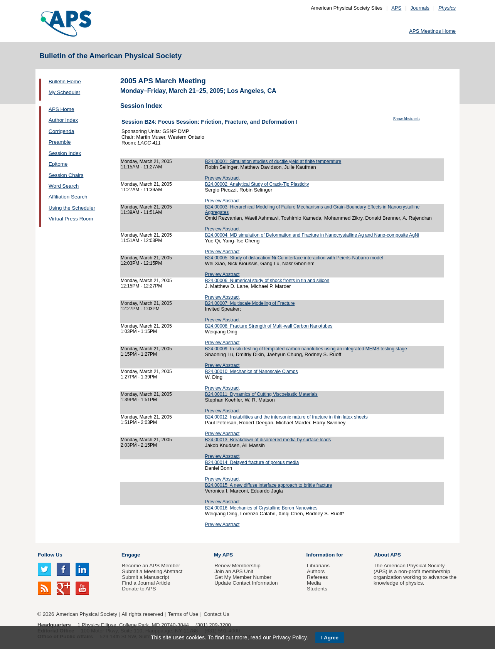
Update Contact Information (246, 583)
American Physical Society (86, 614)
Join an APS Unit (233, 571)
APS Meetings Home (432, 31)
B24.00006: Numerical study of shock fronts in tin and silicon (267, 280)
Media (314, 583)
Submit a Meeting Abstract (152, 571)
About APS (387, 555)
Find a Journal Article (146, 583)
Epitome (58, 164)
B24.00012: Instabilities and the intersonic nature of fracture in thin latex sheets (286, 417)
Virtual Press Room (71, 219)
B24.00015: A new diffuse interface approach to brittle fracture (268, 485)
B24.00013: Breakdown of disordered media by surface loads (268, 439)
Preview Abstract (222, 178)
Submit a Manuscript (145, 577)
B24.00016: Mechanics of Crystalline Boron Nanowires (261, 508)
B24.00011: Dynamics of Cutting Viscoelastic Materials (261, 394)
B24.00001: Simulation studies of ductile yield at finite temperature (273, 161)
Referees (317, 577)
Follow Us (50, 555)
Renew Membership (237, 565)
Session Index (65, 153)
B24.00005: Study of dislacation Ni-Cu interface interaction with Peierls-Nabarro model (294, 258)
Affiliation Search (68, 197)
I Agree (329, 638)
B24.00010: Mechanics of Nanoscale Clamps (251, 371)
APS (396, 8)
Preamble (60, 142)
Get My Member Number (242, 577)
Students (317, 589)
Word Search (64, 186)
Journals (420, 8)
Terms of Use (183, 614)
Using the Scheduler (72, 208)
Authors (316, 571)
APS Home (61, 109)
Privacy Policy (289, 637)
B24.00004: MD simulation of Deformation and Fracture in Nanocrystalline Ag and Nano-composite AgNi (312, 235)
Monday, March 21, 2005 (146, 161)
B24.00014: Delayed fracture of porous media (252, 462)
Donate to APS (139, 589)
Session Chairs (66, 175)
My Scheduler (64, 92)
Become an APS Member (151, 565)
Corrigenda (61, 131)
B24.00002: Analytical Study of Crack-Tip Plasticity (257, 184)
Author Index (63, 120)
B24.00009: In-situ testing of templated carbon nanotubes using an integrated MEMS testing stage (306, 348)
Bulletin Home (65, 81)
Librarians (318, 565)
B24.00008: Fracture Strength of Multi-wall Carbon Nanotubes (268, 326)
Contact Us (216, 614)
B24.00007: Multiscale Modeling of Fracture (250, 303)
